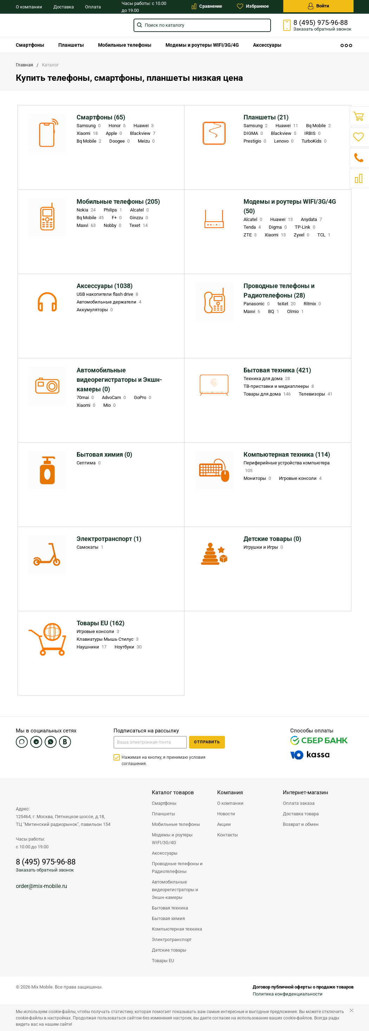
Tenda (253, 227)
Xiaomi (88, 133)
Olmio (296, 311)
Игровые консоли (301, 478)
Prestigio (255, 141)
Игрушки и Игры (264, 547)
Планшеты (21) (266, 117)
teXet (287, 303)
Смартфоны (30, 45)
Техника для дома (267, 378)
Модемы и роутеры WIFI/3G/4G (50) (290, 206)
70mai (86, 397)
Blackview (143, 133)
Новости (226, 813)
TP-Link (306, 227)
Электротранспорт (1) (109, 538)
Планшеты (71, 45)
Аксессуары (267, 45)
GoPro (143, 397)
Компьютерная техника (177, 929)
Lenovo (284, 141)
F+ (117, 217)
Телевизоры (316, 394)
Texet (139, 225)
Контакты (227, 834)
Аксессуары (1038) (104, 285)
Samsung (89, 125)
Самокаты (91, 547)
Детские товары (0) (272, 538)
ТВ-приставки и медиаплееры (279, 386)
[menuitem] (30, 45)
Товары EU (163, 960)
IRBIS (313, 133)
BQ (274, 311)
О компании (29, 6)
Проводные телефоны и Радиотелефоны (177, 867)
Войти (318, 6)
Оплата (93, 6)
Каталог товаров (173, 792)
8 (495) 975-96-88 (320, 23)
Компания (230, 792)
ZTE (251, 234)
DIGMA (254, 133)
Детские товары (169, 950)
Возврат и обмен (301, 824)
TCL (324, 234)
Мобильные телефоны (124, 45)
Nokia (87, 210)
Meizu (147, 141)
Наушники (92, 647)
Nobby (113, 225)
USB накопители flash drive (108, 294)
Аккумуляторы (95, 309)
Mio (110, 405)
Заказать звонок (322, 29)
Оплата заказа (299, 803)
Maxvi (87, 225)
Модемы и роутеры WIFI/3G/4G (202, 45)
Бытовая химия (168, 918)
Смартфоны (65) (101, 117)
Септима (89, 462)
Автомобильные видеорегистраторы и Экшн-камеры (175, 889)
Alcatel (140, 210)
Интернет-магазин (305, 792)
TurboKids (315, 141)
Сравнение (207, 6)
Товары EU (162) (100, 623)
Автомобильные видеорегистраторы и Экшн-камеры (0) (119, 379)
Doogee (120, 141)
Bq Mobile (90, 141)
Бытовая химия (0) (104, 454)
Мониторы (258, 478)
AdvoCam (114, 397)
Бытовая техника (170, 908)
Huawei (144, 125)
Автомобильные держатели (110, 302)
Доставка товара (301, 813)
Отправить (207, 742)
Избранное (253, 6)
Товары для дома (268, 394)
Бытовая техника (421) (277, 370)
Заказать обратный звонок (45, 870)
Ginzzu (139, 217)
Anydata (312, 219)
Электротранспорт (172, 939)
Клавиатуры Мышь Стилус (108, 639)
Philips (113, 210)
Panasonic (257, 303)
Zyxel (302, 234)
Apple (114, 133)
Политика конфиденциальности (288, 994)
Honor (118, 125)
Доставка (63, 6)
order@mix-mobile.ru (41, 886)
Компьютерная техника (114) (287, 454)
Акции (224, 824)
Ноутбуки (129, 647)
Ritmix (313, 303)
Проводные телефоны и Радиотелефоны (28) (279, 290)
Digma (278, 227)
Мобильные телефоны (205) (118, 201)
